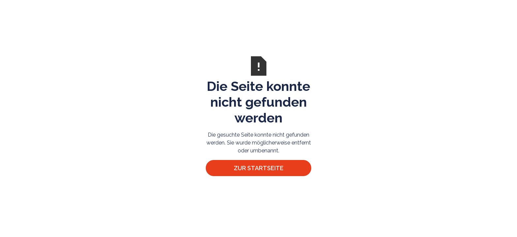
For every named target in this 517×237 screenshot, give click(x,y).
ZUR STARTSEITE (259, 168)
